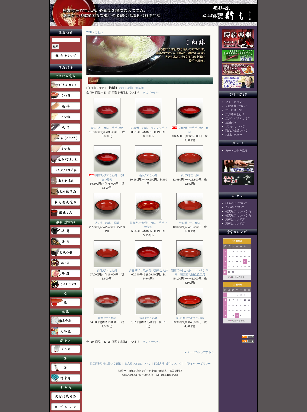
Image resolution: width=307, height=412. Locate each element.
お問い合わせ (233, 134)
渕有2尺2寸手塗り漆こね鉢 (190, 128)
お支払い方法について (137, 363)
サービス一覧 (233, 110)
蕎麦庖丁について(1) (238, 211)
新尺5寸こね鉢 (189, 174)
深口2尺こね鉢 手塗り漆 (107, 126)
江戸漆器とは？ (235, 114)
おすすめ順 (126, 87)
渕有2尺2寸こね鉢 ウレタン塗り (107, 176)
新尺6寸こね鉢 (148, 174)
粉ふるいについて (236, 203)
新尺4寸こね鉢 (148, 316)
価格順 (139, 87)
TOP (89, 32)
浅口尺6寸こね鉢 (107, 269)
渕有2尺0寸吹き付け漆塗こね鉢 (148, 269)
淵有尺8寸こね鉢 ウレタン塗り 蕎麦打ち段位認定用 (190, 271)
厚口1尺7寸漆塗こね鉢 (190, 316)
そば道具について (236, 106)
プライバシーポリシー (198, 363)
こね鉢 (99, 32)
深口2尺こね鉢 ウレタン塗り (148, 126)
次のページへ (151, 92)
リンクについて (235, 126)
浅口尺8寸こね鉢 (189, 221)
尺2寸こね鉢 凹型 (107, 221)
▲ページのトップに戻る (199, 352)
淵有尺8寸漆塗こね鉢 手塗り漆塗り (148, 223)
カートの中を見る (236, 150)
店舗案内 (230, 122)
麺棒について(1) (235, 219)
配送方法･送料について (167, 363)
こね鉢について (235, 207)
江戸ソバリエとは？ (237, 118)
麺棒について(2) (235, 223)
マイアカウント (235, 101)
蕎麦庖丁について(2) (238, 215)
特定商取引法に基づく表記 (105, 363)
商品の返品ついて (236, 130)
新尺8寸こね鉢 (107, 316)
